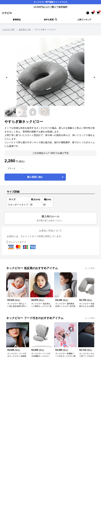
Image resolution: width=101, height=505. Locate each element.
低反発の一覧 (25, 29)
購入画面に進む (45, 177)
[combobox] (15, 168)
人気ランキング (84, 19)
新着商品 (17, 19)
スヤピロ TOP (8, 29)
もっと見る (90, 268)
